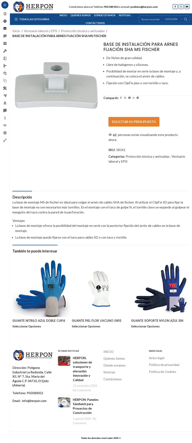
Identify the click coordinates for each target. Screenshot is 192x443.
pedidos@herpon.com (144, 6)
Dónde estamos (114, 365)
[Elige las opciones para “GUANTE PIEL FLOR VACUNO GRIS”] (86, 326)
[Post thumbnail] (64, 373)
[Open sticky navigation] (32, 19)
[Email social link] (129, 98)
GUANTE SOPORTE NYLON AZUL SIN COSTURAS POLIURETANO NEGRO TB (158, 322)
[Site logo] (33, 6)
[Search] (164, 19)
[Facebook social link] (175, 6)
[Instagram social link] (181, 6)
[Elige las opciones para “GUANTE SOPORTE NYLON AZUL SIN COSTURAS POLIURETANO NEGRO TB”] (145, 326)
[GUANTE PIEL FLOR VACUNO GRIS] (101, 288)
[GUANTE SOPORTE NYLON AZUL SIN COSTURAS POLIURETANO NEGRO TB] (160, 288)
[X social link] (125, 98)
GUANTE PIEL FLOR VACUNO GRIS (96, 320)
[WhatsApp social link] (134, 98)
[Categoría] (173, 19)
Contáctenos (112, 378)
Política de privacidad (164, 364)
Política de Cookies (162, 371)
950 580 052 (111, 6)
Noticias (109, 372)
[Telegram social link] (138, 98)
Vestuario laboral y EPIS (40, 31)
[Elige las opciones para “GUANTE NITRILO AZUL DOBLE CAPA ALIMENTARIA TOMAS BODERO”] (26, 326)
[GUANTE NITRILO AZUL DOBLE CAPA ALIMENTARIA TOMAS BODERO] (41, 288)
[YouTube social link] (187, 6)
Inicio (16, 31)
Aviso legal (156, 357)
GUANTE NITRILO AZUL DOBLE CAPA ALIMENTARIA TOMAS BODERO (38, 322)
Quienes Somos (114, 358)
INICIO (108, 351)
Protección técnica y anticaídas (83, 31)
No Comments (82, 389)
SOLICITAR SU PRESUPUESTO (134, 122)
